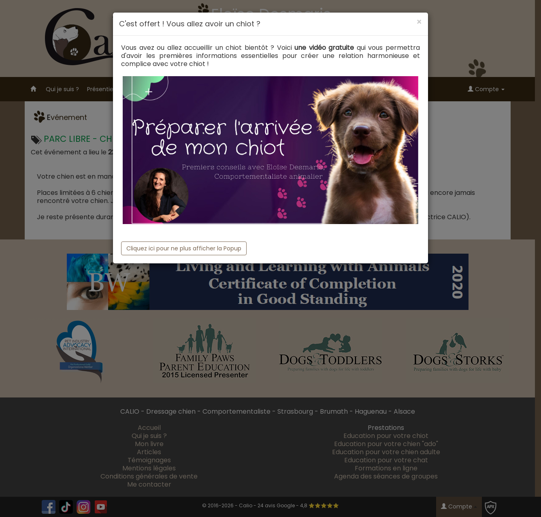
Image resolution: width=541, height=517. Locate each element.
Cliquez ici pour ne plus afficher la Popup (183, 248)
